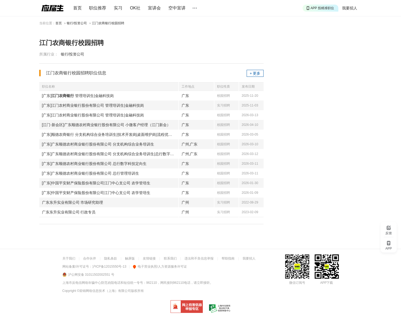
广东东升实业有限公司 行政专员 (69, 212)
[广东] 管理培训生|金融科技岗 (78, 96)
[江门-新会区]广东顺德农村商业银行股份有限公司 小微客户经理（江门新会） (106, 125)
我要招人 (349, 8)
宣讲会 (154, 8)
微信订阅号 (297, 283)
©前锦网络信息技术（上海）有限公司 (104, 291)
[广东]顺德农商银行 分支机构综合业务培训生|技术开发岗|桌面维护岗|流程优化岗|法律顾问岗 (110, 134)
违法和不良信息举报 (199, 258)
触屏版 (130, 258)
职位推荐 (97, 8)
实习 (118, 8)
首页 (77, 8)
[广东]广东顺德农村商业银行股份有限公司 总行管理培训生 (90, 173)
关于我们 (68, 258)
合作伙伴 (89, 258)
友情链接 (149, 258)
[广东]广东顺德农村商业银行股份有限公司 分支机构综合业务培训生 (98, 144)
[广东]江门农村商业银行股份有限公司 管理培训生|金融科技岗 (93, 105)
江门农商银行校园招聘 (108, 23)
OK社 (135, 8)
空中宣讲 (177, 8)
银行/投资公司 (77, 23)
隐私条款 (110, 258)
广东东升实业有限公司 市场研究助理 (72, 202)
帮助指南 (228, 258)
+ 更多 (255, 73)
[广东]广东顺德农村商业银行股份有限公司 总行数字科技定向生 (94, 163)
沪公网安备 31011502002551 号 (91, 275)
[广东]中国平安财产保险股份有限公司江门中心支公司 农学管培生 (96, 183)
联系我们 (170, 258)
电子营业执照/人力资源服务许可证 (160, 266)
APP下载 (326, 283)
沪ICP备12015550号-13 (109, 266)
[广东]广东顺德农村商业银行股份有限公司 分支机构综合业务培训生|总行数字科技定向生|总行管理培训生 (110, 154)
